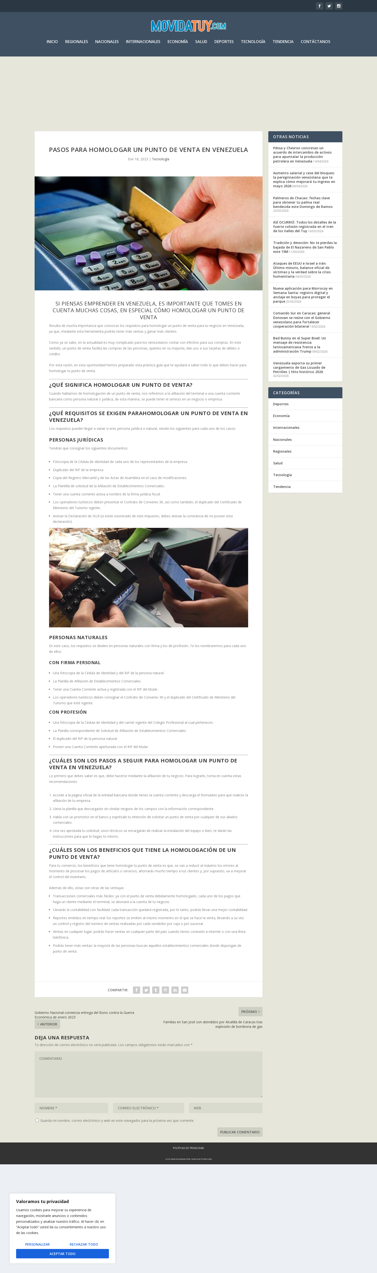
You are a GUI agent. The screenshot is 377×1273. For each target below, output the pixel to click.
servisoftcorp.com (201, 1267)
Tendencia (283, 44)
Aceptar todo (62, 1253)
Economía (178, 44)
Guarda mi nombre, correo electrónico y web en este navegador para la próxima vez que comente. (117, 1229)
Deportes (224, 44)
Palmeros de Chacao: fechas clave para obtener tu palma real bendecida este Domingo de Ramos (303, 211)
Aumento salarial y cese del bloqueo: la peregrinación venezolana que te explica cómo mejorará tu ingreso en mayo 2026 (304, 189)
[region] (62, 1228)
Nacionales (107, 44)
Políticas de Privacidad (188, 1256)
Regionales (76, 44)
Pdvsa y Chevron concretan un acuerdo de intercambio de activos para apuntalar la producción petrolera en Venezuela (302, 164)
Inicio (52, 44)
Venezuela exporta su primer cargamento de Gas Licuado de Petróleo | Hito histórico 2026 (299, 376)
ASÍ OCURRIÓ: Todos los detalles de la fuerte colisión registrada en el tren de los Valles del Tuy (304, 235)
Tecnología (253, 44)
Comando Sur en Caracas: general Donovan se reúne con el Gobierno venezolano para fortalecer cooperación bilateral (301, 329)
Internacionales (143, 44)
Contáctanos (315, 44)
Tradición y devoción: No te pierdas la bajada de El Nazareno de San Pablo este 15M (305, 256)
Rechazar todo (84, 1244)
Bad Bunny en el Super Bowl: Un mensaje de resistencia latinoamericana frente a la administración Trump (299, 354)
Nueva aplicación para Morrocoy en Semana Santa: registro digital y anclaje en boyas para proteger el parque (303, 304)
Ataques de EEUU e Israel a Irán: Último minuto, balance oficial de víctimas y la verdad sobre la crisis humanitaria (302, 279)
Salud (201, 44)
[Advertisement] (188, 94)
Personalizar (37, 1244)
